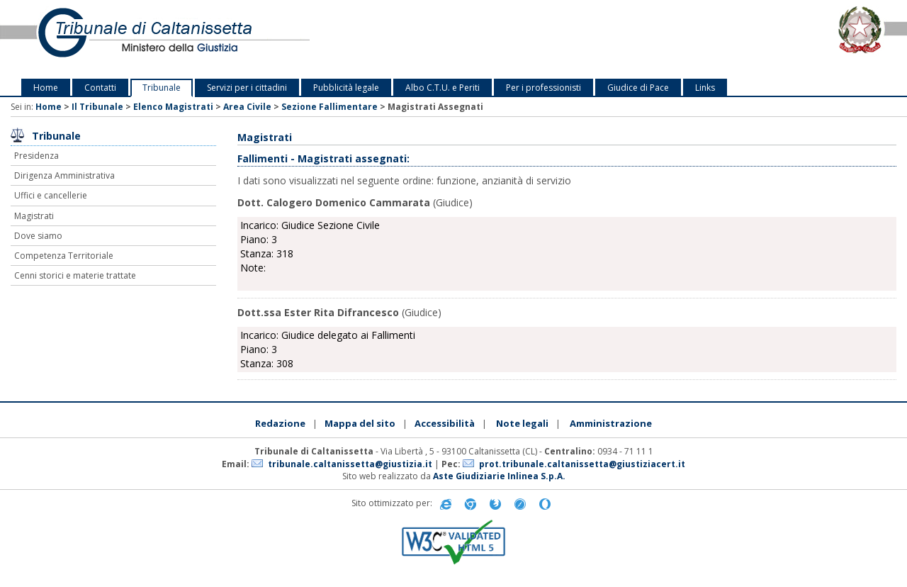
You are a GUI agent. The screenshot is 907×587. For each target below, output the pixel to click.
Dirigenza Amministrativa (64, 175)
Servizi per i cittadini (247, 88)
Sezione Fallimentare (329, 107)
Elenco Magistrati (173, 107)
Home (45, 88)
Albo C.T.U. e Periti (442, 88)
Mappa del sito (360, 423)
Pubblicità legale (346, 88)
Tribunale (161, 88)
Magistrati (34, 216)
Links (705, 88)
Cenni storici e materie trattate (75, 275)
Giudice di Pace (638, 88)
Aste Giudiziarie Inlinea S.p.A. (499, 476)
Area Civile (247, 107)
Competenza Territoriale (63, 256)
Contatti (100, 88)
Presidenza (36, 156)
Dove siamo (38, 236)
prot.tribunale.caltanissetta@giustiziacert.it (582, 464)
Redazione (280, 423)
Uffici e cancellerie (50, 195)
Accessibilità (445, 423)
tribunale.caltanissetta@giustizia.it (350, 464)
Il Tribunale (97, 107)
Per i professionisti (543, 88)
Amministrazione (611, 423)
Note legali (522, 423)
